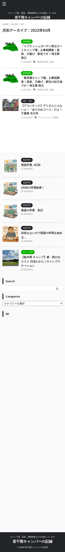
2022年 (14, 24)
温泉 (52, 62)
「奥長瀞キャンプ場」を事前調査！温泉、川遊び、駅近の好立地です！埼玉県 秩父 (41, 81)
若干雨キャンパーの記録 (32, 17)
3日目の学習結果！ (32, 187)
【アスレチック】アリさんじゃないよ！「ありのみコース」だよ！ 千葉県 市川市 (41, 109)
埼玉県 (40, 62)
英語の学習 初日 (32, 210)
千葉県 (55, 117)
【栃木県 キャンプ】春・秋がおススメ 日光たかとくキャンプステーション (40, 261)
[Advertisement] (32, 421)
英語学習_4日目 (31, 165)
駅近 (46, 62)
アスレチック (44, 117)
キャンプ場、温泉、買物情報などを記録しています (32, 537)
